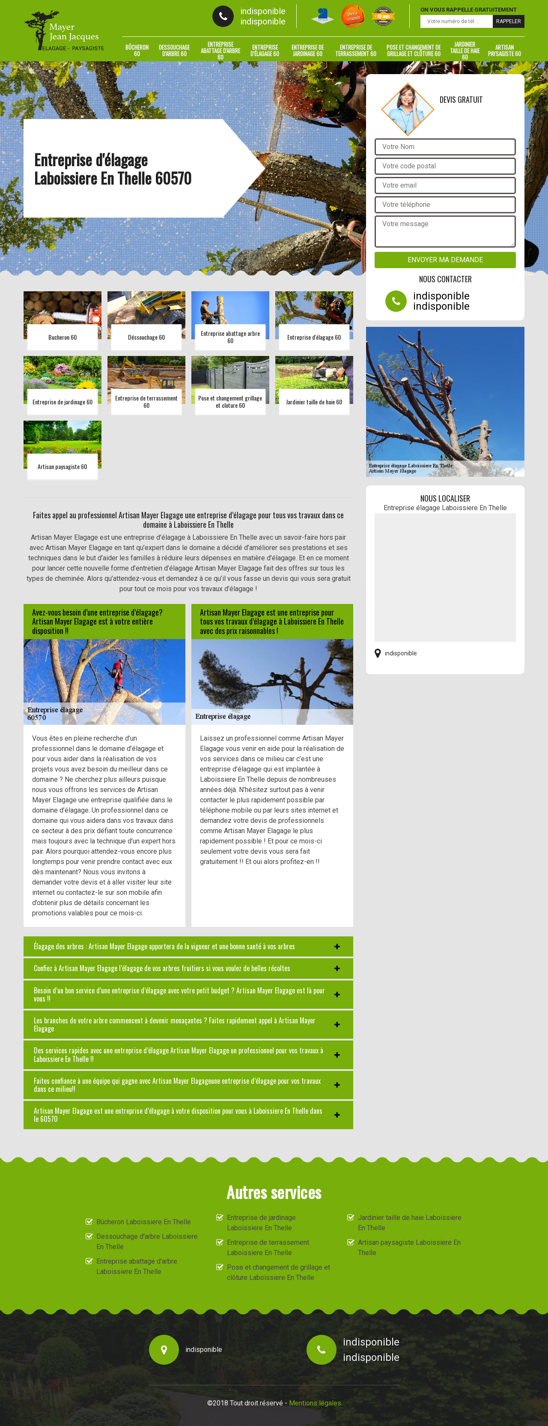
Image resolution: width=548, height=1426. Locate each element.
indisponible (263, 11)
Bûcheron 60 (137, 50)
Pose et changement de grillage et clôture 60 (414, 50)
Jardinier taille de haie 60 (465, 50)
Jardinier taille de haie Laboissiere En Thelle (410, 1223)
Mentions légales (315, 1403)
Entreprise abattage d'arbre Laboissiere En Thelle (136, 1266)
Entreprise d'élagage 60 (264, 50)
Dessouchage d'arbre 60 (174, 50)
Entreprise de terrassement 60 (355, 50)
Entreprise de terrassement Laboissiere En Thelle (268, 1247)
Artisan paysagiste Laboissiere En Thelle (409, 1247)
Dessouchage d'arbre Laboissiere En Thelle (147, 1241)
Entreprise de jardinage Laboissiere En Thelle (261, 1223)
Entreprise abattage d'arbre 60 (220, 50)
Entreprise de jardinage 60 (308, 50)
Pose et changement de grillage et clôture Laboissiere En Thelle (278, 1272)
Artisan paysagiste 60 (504, 50)
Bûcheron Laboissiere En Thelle (143, 1222)
